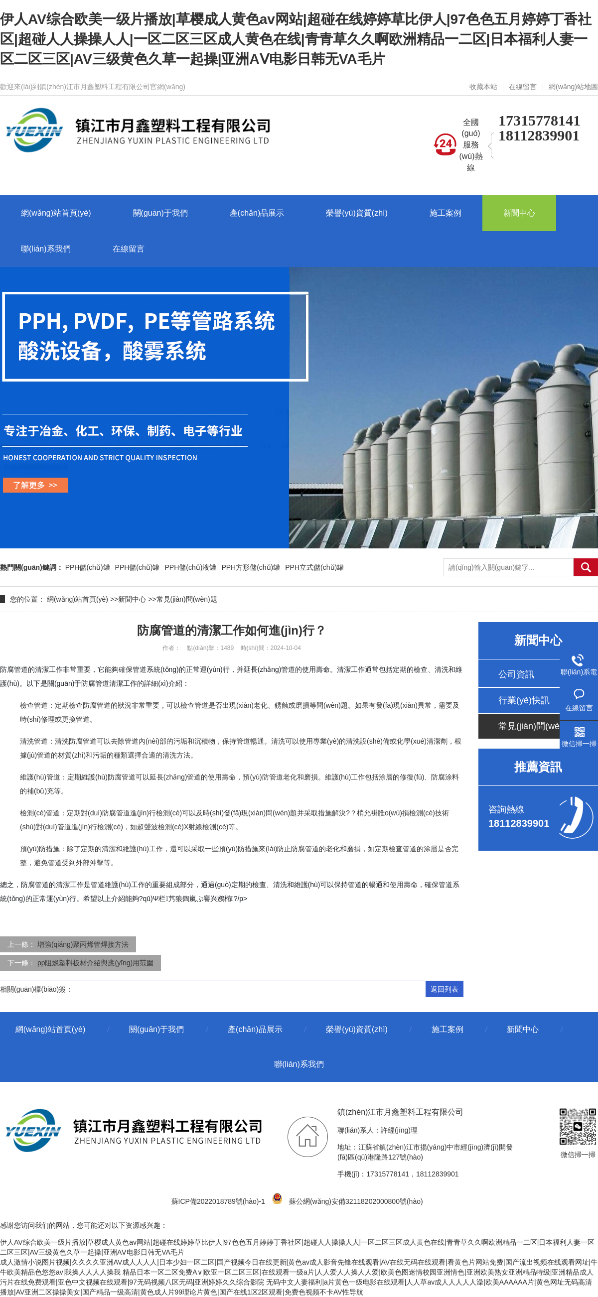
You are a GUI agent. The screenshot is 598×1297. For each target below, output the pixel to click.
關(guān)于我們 (156, 1029)
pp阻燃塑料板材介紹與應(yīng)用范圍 (95, 963)
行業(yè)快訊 (524, 700)
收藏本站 (483, 87)
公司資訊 (516, 674)
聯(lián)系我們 (299, 1064)
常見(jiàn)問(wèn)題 (186, 599)
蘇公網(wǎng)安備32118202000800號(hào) (349, 1201)
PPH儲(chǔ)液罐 (190, 567)
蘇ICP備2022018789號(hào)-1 (218, 1201)
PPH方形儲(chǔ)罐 (250, 567)
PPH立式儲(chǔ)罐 (314, 567)
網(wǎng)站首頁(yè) (77, 599)
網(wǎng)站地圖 (573, 87)
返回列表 (444, 989)
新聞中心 (132, 599)
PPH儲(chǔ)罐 (87, 567)
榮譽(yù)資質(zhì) (357, 1029)
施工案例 (447, 1029)
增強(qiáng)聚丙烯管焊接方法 (83, 944)
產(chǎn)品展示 (255, 1029)
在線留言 (523, 87)
